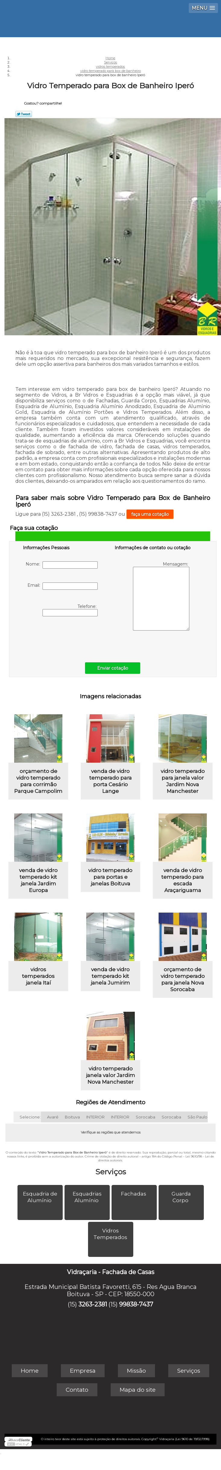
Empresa (83, 1370)
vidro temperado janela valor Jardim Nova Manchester (110, 1075)
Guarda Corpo (181, 1197)
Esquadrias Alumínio (87, 1197)
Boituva (72, 1117)
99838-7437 (136, 1304)
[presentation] (61, 638)
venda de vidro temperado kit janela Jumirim (110, 976)
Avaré (52, 1117)
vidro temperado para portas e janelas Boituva (110, 877)
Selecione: (30, 1117)
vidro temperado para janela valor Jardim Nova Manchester (183, 781)
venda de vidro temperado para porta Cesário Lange (110, 781)
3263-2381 (92, 1304)
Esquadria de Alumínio (40, 1197)
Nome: (62, 565)
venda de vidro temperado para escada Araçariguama (182, 880)
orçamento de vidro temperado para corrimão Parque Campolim (38, 781)
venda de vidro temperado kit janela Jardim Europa (38, 880)
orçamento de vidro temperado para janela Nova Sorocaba (183, 979)
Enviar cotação (112, 668)
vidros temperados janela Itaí (38, 976)
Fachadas (134, 1194)
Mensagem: (161, 596)
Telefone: (70, 610)
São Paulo (197, 1117)
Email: (62, 586)
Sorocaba (145, 1117)
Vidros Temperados (110, 1234)
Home (30, 1370)
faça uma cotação (150, 514)
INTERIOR (95, 1117)
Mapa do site (138, 1389)
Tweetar (23, 114)
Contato (77, 1389)
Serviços (110, 1171)
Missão (136, 1370)
